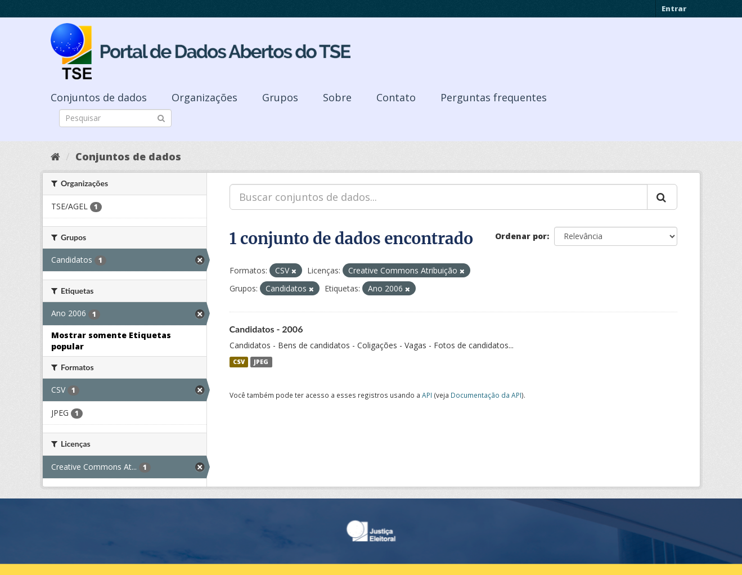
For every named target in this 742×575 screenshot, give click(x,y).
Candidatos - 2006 (266, 329)
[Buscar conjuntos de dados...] (438, 197)
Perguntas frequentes (493, 97)
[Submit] (161, 117)
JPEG (261, 362)
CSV (239, 362)
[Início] (55, 156)
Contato (396, 97)
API (427, 394)
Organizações (204, 97)
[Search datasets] (115, 118)
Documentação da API (486, 394)
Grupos (280, 97)
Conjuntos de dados (99, 97)
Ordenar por (521, 236)
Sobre (337, 97)
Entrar (674, 8)
